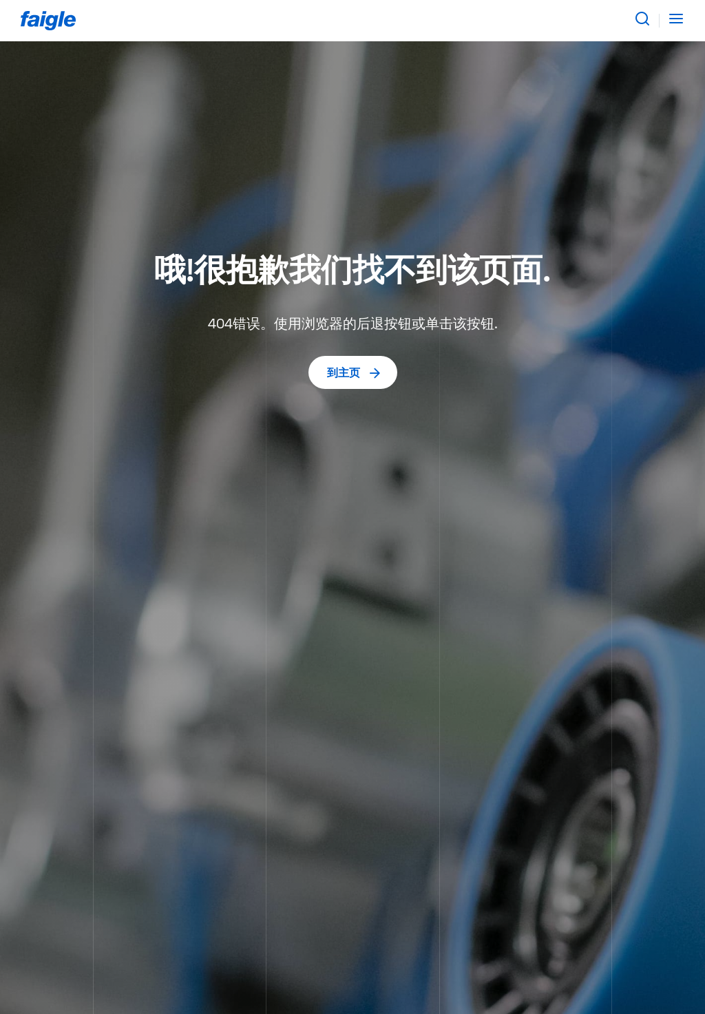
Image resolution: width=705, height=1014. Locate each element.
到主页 (354, 372)
